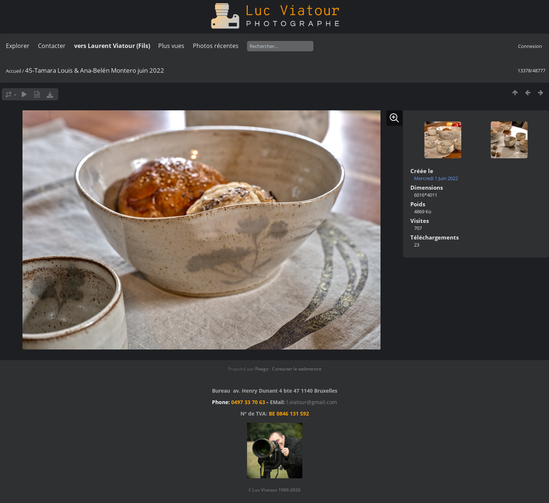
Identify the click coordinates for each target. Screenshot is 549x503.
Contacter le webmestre (297, 369)
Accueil (13, 71)
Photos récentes (216, 46)
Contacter (52, 46)
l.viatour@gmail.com (311, 402)
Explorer (17, 46)
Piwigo (261, 369)
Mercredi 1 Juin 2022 (436, 178)
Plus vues (171, 46)
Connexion (530, 46)
